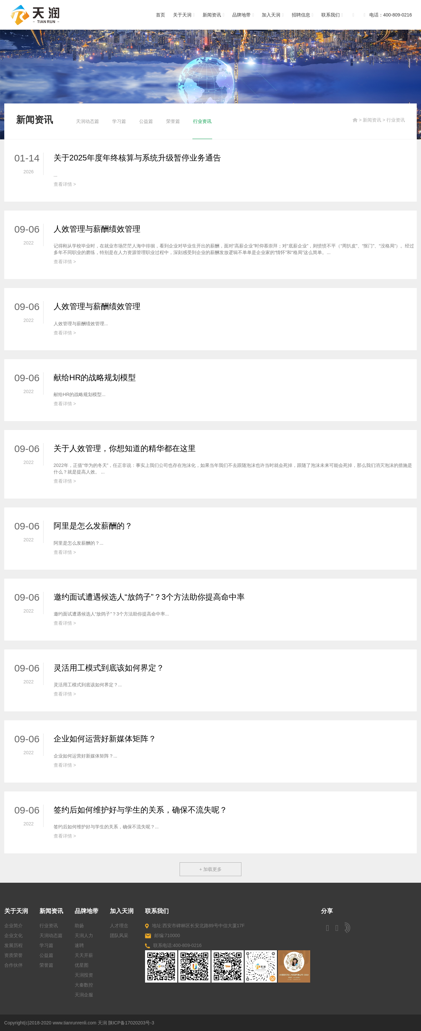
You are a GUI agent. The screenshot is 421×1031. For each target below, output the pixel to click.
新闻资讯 (213, 14)
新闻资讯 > (374, 120)
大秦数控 (84, 985)
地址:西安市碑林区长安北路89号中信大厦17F (195, 926)
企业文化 (13, 935)
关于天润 (184, 14)
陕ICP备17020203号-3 (131, 1022)
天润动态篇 (87, 121)
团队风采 (119, 935)
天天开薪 (84, 955)
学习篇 (119, 121)
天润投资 (84, 975)
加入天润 (273, 14)
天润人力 (84, 935)
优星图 (81, 965)
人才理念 (119, 925)
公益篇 (146, 121)
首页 (160, 14)
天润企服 (84, 994)
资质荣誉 (13, 955)
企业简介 (13, 925)
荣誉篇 (173, 121)
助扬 (79, 925)
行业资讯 (202, 121)
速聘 (79, 945)
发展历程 (13, 945)
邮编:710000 (162, 935)
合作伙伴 (13, 965)
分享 (327, 911)
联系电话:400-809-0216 (173, 945)
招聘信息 (302, 14)
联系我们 (332, 14)
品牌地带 (243, 14)
